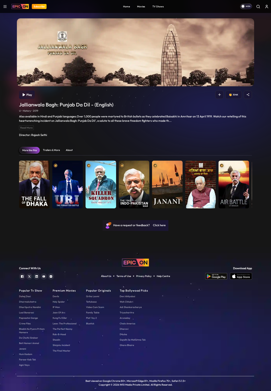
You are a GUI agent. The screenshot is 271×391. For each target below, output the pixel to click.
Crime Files (25, 323)
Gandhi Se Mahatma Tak (133, 339)
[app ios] (241, 276)
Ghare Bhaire (127, 345)
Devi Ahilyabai (127, 296)
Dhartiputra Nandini (30, 307)
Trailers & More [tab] (51, 150)
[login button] (267, 6)
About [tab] (69, 150)
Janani (22, 348)
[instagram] (51, 276)
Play (27, 94)
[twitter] (29, 276)
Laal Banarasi (26, 312)
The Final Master (61, 350)
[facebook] (22, 276)
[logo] (135, 262)
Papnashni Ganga (28, 317)
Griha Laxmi (92, 296)
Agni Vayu (24, 364)
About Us (106, 276)
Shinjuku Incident (61, 345)
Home (126, 6)
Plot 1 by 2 (91, 317)
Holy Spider (59, 301)
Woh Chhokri (126, 301)
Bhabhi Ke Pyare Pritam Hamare (32, 330)
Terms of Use (123, 276)
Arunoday (125, 317)
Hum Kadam (25, 354)
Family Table (92, 312)
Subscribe (39, 6)
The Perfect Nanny (62, 328)
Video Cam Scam (95, 307)
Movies (141, 6)
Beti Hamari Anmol (29, 343)
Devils (56, 296)
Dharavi (124, 328)
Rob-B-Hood (59, 334)
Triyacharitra (127, 312)
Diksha (123, 334)
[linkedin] (36, 276)
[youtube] (44, 276)
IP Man (56, 307)
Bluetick (90, 323)
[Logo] (20, 6)
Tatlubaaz (91, 301)
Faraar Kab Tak (27, 359)
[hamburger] (5, 6)
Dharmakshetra (27, 301)
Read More (26, 127)
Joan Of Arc (59, 312)
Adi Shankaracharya (131, 307)
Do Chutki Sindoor (28, 337)
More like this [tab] (29, 150)
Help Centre (163, 276)
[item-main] (34, 183)
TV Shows (158, 6)
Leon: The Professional (65, 323)
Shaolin (56, 339)
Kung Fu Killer (60, 317)
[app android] (217, 276)
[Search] (258, 6)
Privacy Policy (143, 276)
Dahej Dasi (25, 296)
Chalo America (127, 323)
